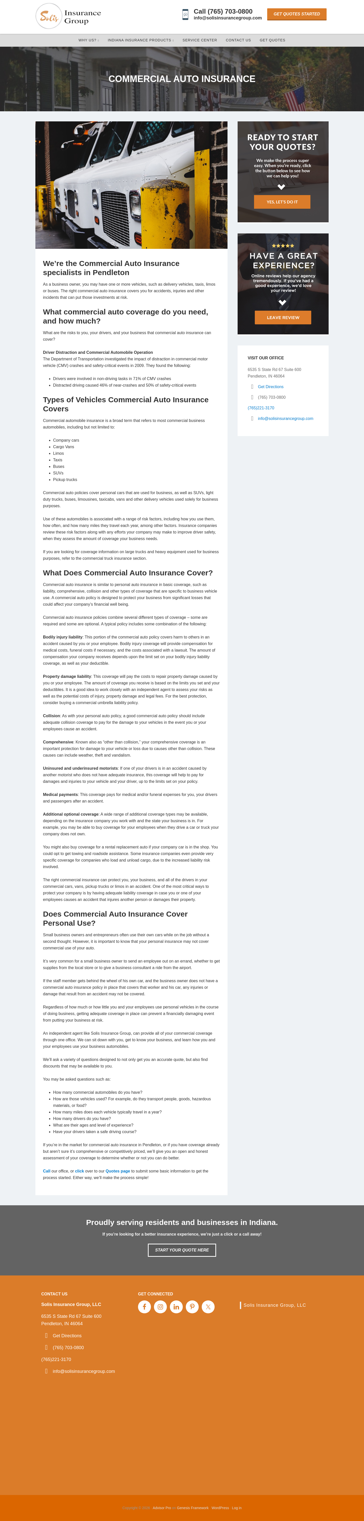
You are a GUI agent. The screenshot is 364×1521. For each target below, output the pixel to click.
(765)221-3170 (261, 408)
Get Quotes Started (297, 14)
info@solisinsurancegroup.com (228, 17)
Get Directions (270, 387)
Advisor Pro (162, 1508)
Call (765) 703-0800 (223, 11)
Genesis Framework (193, 1508)
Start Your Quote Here (182, 1250)
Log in (237, 1508)
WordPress (220, 1508)
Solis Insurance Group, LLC (275, 1305)
